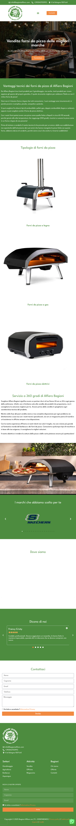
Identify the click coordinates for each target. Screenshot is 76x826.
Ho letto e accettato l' (19, 709)
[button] (38, 13)
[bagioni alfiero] (38, 576)
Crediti (41, 822)
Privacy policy (54, 819)
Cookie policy (66, 819)
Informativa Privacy (27, 709)
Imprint (35, 822)
